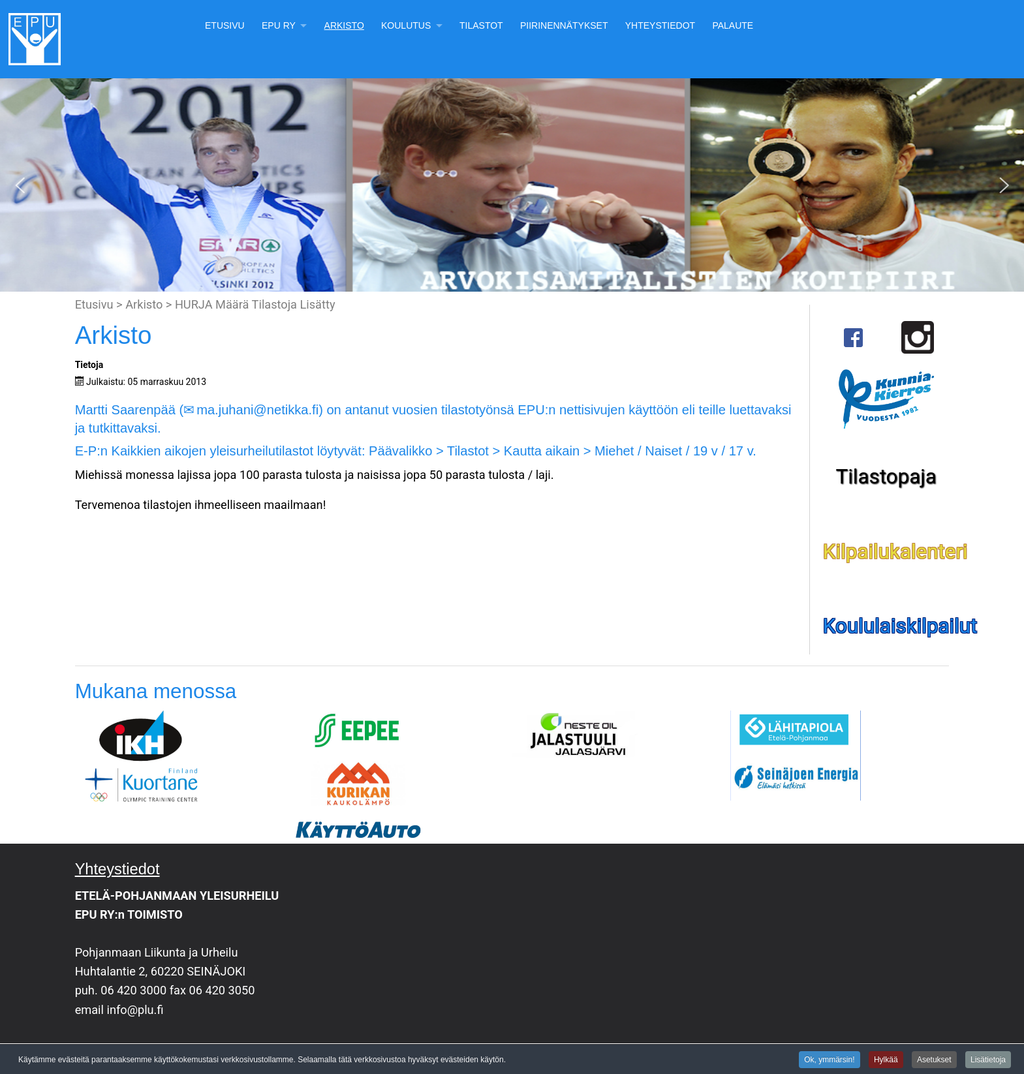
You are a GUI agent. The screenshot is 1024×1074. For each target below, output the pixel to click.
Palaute (732, 25)
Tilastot (481, 25)
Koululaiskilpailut (900, 626)
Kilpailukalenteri (895, 552)
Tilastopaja (885, 477)
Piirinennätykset (564, 25)
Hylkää (886, 1060)
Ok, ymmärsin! (829, 1060)
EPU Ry (279, 25)
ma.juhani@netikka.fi (257, 410)
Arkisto (344, 25)
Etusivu (225, 25)
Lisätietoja (988, 1060)
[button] (20, 185)
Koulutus (406, 25)
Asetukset (934, 1060)
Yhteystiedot (660, 25)
